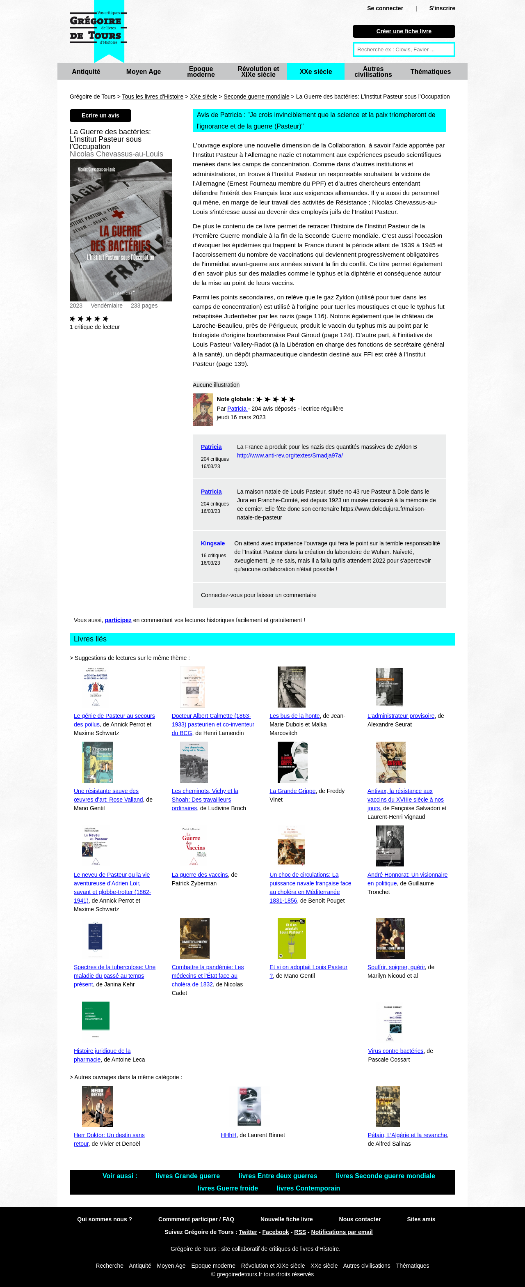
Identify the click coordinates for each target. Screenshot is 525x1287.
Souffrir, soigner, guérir (396, 967)
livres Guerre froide (229, 1188)
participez (118, 620)
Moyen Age (143, 71)
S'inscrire (442, 8)
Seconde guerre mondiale (256, 96)
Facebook (275, 1232)
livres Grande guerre (189, 1175)
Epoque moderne (201, 71)
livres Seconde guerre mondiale (385, 1175)
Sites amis (421, 1219)
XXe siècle (315, 71)
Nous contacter (360, 1219)
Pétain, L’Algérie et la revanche (407, 1135)
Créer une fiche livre (404, 31)
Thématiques (431, 71)
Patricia (211, 447)
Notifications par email (342, 1232)
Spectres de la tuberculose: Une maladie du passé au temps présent (114, 976)
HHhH (228, 1135)
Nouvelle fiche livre (286, 1219)
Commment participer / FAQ (196, 1219)
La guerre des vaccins (200, 874)
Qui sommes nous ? (104, 1219)
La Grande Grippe (292, 791)
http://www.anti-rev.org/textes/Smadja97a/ (290, 455)
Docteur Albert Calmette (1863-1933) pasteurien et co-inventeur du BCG (213, 724)
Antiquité (86, 71)
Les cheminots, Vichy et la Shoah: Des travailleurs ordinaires (205, 799)
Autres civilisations (373, 71)
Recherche (109, 1265)
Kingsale (213, 543)
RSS (300, 1232)
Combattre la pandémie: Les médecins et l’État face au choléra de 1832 (208, 976)
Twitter (248, 1232)
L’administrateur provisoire (401, 715)
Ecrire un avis (100, 115)
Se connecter (385, 8)
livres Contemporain (308, 1188)
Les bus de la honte (294, 715)
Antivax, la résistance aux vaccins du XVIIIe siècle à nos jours (406, 799)
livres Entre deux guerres (279, 1175)
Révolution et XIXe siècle (258, 71)
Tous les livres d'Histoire (153, 96)
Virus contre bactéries (395, 1051)
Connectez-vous (221, 595)
